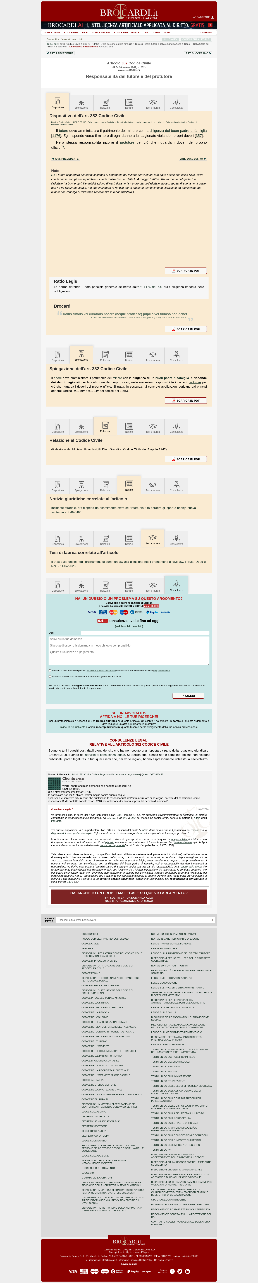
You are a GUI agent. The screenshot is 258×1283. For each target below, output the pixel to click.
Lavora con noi (129, 1264)
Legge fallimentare (164, 948)
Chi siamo (159, 1260)
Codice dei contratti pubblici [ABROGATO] (108, 1031)
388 (133, 818)
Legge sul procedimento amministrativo (177, 987)
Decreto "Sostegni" (94, 1126)
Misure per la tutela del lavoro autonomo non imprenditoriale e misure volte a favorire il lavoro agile (113, 1200)
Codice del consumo (95, 1017)
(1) (62, 146)
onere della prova (191, 866)
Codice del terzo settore (99, 1084)
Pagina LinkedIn (187, 1270)
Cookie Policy (145, 1260)
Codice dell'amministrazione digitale (106, 1075)
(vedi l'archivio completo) (129, 626)
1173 (70, 881)
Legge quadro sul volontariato (172, 1007)
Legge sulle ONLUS (163, 1012)
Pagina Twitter (179, 1270)
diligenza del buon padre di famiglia (178, 131)
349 (109, 818)
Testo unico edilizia (164, 1071)
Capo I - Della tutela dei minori (171, 122)
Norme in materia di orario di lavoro (175, 938)
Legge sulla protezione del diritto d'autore (180, 953)
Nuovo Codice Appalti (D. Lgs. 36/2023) (105, 938)
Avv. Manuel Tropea (139, 1252)
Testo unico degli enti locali (170, 1061)
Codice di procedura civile (99, 960)
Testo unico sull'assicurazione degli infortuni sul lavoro (176, 1092)
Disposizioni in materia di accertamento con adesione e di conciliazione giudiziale (180, 1175)
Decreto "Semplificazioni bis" (101, 1121)
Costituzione (152, 32)
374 (125, 818)
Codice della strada (95, 1002)
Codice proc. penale (126, 32)
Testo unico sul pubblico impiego (173, 1057)
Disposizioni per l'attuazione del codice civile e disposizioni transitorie (112, 954)
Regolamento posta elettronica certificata (180, 1209)
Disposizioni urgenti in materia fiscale (176, 1169)
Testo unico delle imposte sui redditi (176, 1140)
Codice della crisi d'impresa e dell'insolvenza (112, 1094)
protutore (127, 142)
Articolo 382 (106, 46)
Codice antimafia (93, 1080)
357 (199, 136)
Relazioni (105, 103)
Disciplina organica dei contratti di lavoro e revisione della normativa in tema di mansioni (111, 1184)
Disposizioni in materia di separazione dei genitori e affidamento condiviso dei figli (109, 1105)
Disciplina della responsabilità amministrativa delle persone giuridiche (178, 1001)
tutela (197, 818)
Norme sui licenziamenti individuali (174, 934)
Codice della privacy (95, 1012)
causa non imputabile (112, 845)
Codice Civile (52, 32)
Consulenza (176, 103)
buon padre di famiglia (172, 378)
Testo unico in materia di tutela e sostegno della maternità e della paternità (180, 1050)
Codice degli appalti (95, 1099)
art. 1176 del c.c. (150, 287)
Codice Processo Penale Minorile (104, 998)
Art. (61, 53)
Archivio (169, 1260)
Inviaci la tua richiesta (72, 726)
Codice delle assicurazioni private (105, 1022)
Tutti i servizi (203, 32)
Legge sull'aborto (94, 1111)
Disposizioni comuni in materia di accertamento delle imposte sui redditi (177, 1156)
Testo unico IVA (161, 1149)
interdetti (56, 821)
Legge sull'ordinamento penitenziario (176, 1032)
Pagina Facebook (172, 1270)
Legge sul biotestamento (98, 1168)
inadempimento (183, 842)
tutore (63, 131)
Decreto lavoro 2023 (95, 1116)
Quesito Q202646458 (152, 774)
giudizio (109, 842)
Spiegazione (81, 103)
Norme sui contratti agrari (169, 965)
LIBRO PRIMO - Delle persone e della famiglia (93, 122)
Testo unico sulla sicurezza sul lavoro (177, 1113)
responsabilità (179, 839)
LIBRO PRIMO (107, 44)
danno (139, 833)
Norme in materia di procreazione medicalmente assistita (104, 1162)
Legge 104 (88, 1173)
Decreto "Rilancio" (94, 1131)
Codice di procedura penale (100, 985)
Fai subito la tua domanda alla (129, 897)
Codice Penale (101, 32)
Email (51, 633)
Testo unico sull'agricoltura (171, 1118)
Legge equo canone (164, 982)
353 (114, 818)
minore (117, 378)
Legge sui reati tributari (167, 1044)
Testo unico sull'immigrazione (171, 1076)
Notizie (129, 103)
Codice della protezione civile (102, 1089)
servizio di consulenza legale (105, 755)
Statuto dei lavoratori (97, 1177)
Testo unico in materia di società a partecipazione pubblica (174, 1129)
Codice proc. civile (76, 32)
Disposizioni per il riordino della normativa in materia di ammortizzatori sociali (112, 1209)
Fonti (61, 44)
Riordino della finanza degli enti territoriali (181, 1204)
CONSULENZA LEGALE (195, 39)
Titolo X (158, 44)
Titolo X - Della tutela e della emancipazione (136, 122)
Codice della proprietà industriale (105, 1070)
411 (119, 814)
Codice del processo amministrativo (106, 1036)
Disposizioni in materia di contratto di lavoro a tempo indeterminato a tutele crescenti (113, 1191)
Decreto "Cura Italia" (95, 1135)
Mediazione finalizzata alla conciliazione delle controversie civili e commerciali (178, 1026)
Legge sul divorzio (94, 1140)
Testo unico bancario (165, 1066)
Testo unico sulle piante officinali (174, 1123)
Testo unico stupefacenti (168, 1081)
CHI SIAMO (170, 39)
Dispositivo (58, 356)
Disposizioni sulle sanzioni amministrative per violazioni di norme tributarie (181, 1183)
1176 (56, 136)
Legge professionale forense (171, 943)
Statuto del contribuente (168, 1199)
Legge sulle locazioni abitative (172, 978)
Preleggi (87, 948)
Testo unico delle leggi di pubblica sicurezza (181, 1086)
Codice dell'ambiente (95, 1046)
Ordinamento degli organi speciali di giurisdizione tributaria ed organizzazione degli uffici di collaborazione (179, 1192)
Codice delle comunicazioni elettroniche (109, 1051)
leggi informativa (162, 670)
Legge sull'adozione (95, 1155)
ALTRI (167, 32)
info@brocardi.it (109, 1260)
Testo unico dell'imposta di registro (175, 1145)
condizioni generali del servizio (101, 670)
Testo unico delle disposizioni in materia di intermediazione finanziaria (179, 1107)
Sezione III (77, 46)
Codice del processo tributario (103, 1007)
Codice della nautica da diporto (103, 1065)
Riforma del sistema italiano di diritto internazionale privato (176, 1038)
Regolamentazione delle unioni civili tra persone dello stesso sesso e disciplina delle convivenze (113, 1148)
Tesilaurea (153, 103)
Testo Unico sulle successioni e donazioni (179, 1135)
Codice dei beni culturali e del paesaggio (109, 1027)
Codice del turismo (94, 1041)
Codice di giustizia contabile (100, 1060)
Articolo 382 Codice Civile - (106, 774)
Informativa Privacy (128, 1260)
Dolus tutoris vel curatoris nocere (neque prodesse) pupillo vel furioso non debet (125, 314)
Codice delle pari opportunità (102, 1055)
